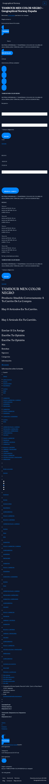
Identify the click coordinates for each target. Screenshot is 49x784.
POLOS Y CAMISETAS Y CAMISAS (12, 400)
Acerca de (10, 778)
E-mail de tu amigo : (7, 120)
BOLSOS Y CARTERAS (9, 447)
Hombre (5, 389)
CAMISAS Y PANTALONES (10, 449)
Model (3, 37)
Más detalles (6, 53)
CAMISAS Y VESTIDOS (9, 442)
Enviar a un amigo (8, 469)
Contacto (10, 780)
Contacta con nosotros (9, 664)
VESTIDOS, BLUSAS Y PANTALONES (13, 457)
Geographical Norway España (10, 745)
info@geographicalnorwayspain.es (12, 696)
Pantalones (6, 440)
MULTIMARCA (7, 385)
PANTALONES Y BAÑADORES (11, 429)
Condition (4, 41)
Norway (5, 381)
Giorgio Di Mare (7, 383)
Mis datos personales (9, 681)
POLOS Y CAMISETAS (9, 411)
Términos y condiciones (9, 672)
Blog (4, 780)
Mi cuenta (5, 365)
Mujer (4, 391)
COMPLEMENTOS (8, 402)
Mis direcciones (7, 679)
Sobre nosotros (7, 379)
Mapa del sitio (18, 780)
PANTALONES (7, 406)
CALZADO (6, 435)
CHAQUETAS (6, 398)
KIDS (4, 393)
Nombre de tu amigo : (8, 109)
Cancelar (4, 143)
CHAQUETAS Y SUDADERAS (11, 416)
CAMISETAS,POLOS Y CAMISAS (12, 427)
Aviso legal (6, 668)
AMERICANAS (7, 459)
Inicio (4, 778)
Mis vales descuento (9, 677)
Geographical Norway (12, 3)
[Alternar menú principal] (44, 3)
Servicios (17, 778)
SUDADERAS (6, 404)
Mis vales (5, 683)
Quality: (5, 479)
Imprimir (5, 473)
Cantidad (4, 169)
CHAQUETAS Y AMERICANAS (11, 431)
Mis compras (6, 675)
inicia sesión (11, 15)
